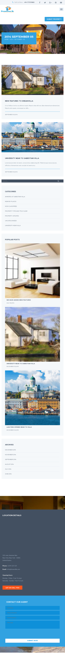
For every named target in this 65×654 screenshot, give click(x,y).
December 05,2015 (13, 366)
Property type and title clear (16, 211)
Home (6, 39)
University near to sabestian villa (22, 158)
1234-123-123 (12, 566)
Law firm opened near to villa (19, 427)
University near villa (13, 225)
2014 (11, 39)
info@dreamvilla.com (13, 569)
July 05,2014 (10, 303)
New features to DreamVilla (19, 101)
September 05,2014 (11, 114)
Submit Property (54, 19)
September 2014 (10, 459)
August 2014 (9, 464)
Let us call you (12, 588)
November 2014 (10, 454)
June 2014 (8, 474)
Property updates (12, 216)
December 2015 (10, 450)
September (18, 39)
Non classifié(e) (11, 206)
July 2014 (8, 469)
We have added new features (19, 300)
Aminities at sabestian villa (15, 196)
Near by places (10, 201)
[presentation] (20, 634)
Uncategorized (11, 220)
